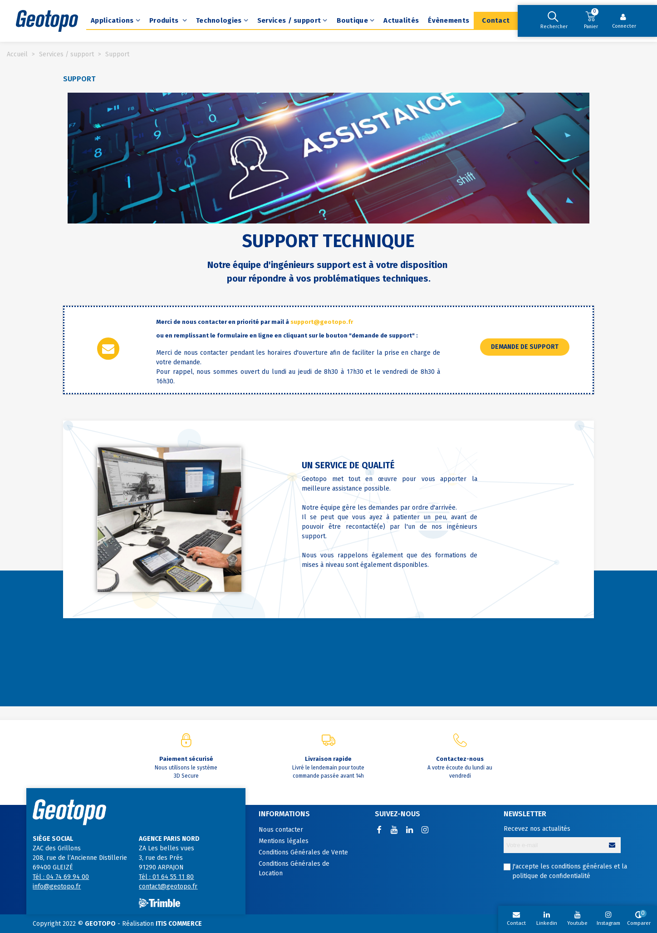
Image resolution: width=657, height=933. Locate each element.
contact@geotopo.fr (168, 886)
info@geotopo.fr (57, 886)
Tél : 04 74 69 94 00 (61, 877)
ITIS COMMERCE (179, 924)
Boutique (352, 20)
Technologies (219, 20)
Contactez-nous (460, 758)
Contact (496, 20)
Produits (165, 20)
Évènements (448, 20)
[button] (524, 347)
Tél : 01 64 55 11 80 (166, 877)
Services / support (289, 20)
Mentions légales (284, 841)
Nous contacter (281, 830)
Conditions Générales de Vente (303, 852)
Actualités (401, 20)
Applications (112, 20)
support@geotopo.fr (321, 321)
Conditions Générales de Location (294, 868)
